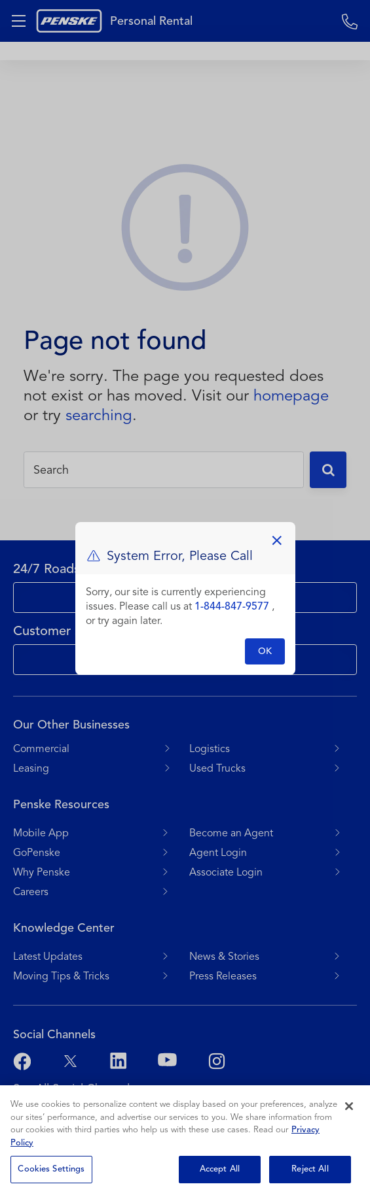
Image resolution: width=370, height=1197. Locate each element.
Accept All (220, 1169)
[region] (185, 1141)
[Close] (349, 1106)
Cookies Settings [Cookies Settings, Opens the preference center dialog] (51, 1169)
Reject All (309, 1169)
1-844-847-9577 (231, 606)
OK (265, 651)
